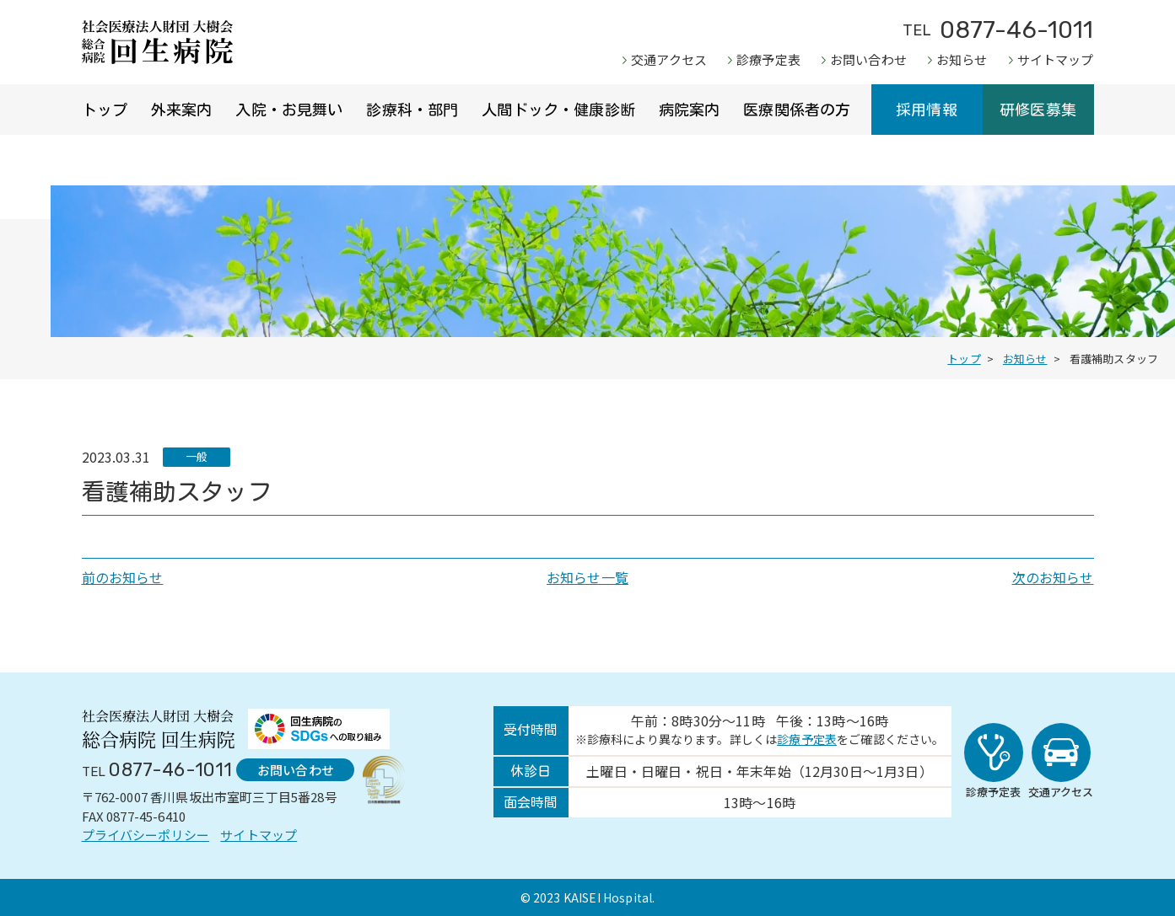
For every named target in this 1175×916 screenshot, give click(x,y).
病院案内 (689, 109)
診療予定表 (768, 59)
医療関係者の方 (796, 109)
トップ (104, 109)
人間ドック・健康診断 (558, 109)
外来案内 (182, 109)
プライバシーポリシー (146, 835)
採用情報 (926, 109)
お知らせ (962, 59)
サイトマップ (1055, 59)
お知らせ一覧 (587, 577)
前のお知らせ (123, 577)
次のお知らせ (1053, 577)
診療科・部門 (412, 109)
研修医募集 (1038, 109)
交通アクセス (669, 59)
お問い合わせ (868, 59)
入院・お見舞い (288, 109)
